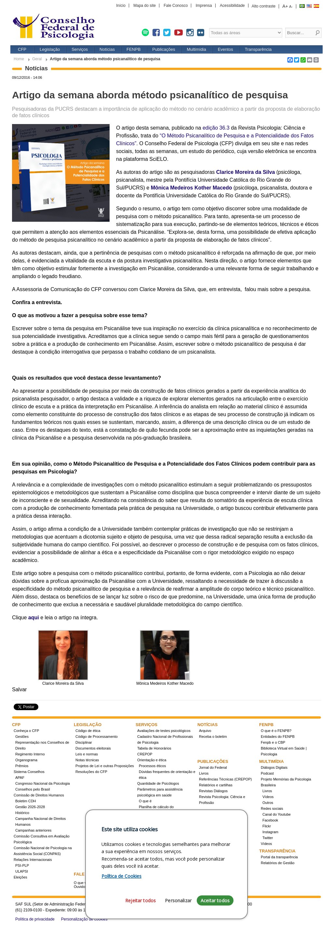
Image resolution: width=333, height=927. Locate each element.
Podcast (267, 773)
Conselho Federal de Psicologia (56, 27)
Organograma (26, 760)
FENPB (133, 49)
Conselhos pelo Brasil (32, 789)
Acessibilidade (232, 5)
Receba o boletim (213, 736)
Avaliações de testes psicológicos (164, 731)
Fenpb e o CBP (273, 742)
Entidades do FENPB (278, 736)
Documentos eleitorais (93, 748)
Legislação (50, 49)
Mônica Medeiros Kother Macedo (191, 187)
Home (19, 59)
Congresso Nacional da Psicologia (42, 783)
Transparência (258, 49)
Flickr (266, 826)
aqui (33, 617)
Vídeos (267, 797)
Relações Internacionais (33, 860)
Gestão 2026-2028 (30, 807)
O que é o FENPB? (276, 731)
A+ (285, 6)
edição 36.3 (216, 128)
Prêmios (21, 766)
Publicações (163, 49)
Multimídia (196, 49)
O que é (145, 801)
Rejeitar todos (140, 900)
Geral (37, 59)
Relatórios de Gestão (277, 863)
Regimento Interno (30, 754)
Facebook (270, 820)
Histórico (22, 813)
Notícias (107, 49)
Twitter (267, 838)
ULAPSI (21, 871)
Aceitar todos (215, 900)
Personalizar (178, 900)
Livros (203, 773)
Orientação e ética (151, 760)
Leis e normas (86, 754)
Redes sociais (272, 808)
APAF (19, 778)
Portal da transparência (279, 857)
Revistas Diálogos (213, 791)
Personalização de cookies (84, 919)
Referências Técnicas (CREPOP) (225, 779)
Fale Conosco (176, 5)
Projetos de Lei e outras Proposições (104, 766)
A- (291, 6)
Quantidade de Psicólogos (158, 783)
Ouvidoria (81, 887)
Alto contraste (263, 6)
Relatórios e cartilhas (216, 785)
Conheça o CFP (26, 731)
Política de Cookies (121, 876)
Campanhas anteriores (33, 830)
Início (121, 5)
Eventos (225, 49)
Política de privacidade (35, 919)
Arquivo (205, 731)
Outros (267, 803)
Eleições (20, 877)
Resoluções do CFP (91, 772)
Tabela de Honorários (154, 748)
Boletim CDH (25, 801)
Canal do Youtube (276, 814)
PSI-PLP (22, 865)
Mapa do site (144, 5)
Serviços (80, 49)
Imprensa (204, 5)
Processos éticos (152, 766)
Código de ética (87, 731)
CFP (22, 49)
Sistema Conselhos (29, 772)
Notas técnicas (87, 760)
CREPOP (144, 754)
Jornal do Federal (213, 767)
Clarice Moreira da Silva (245, 172)
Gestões (22, 736)
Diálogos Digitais (274, 767)
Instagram (270, 832)
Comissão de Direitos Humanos (39, 795)
